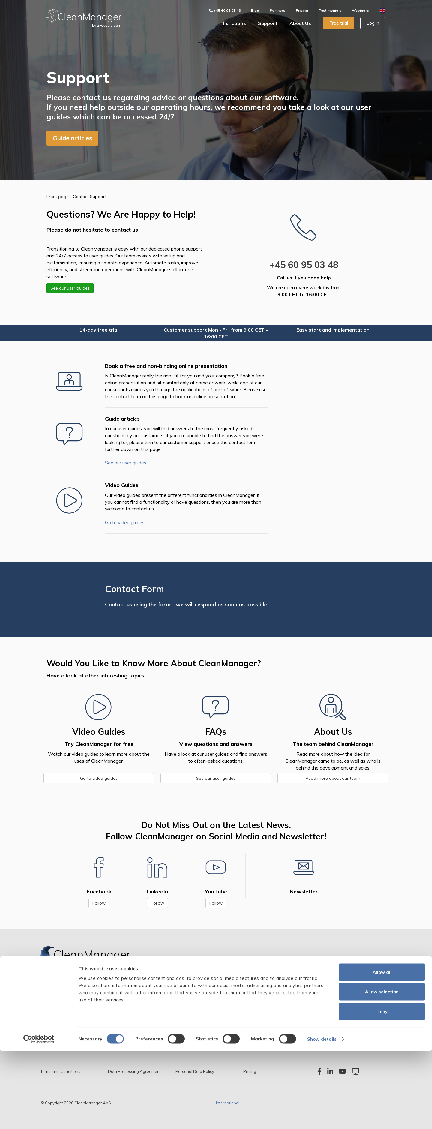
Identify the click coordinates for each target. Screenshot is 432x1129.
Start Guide (198, 1007)
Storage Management (62, 1016)
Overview (49, 988)
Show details (322, 1117)
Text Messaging (127, 1025)
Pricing (302, 10)
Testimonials (330, 10)
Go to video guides (125, 522)
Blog (255, 10)
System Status (201, 1025)
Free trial (338, 23)
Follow (99, 903)
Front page (57, 196)
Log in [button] (373, 23)
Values (255, 1007)
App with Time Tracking (135, 988)
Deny (382, 1089)
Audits (118, 997)
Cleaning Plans (55, 1007)
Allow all (382, 1050)
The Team (259, 997)
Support (268, 23)
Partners (277, 10)
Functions (234, 23)
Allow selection (382, 1070)
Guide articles (72, 138)
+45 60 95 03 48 (303, 264)
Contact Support (204, 997)
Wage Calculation (130, 1016)
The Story (258, 988)
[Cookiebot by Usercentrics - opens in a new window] (39, 1117)
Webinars (360, 10)
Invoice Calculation (130, 1007)
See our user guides (70, 288)
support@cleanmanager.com (334, 1025)
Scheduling (51, 997)
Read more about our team (333, 778)
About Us (300, 23)
